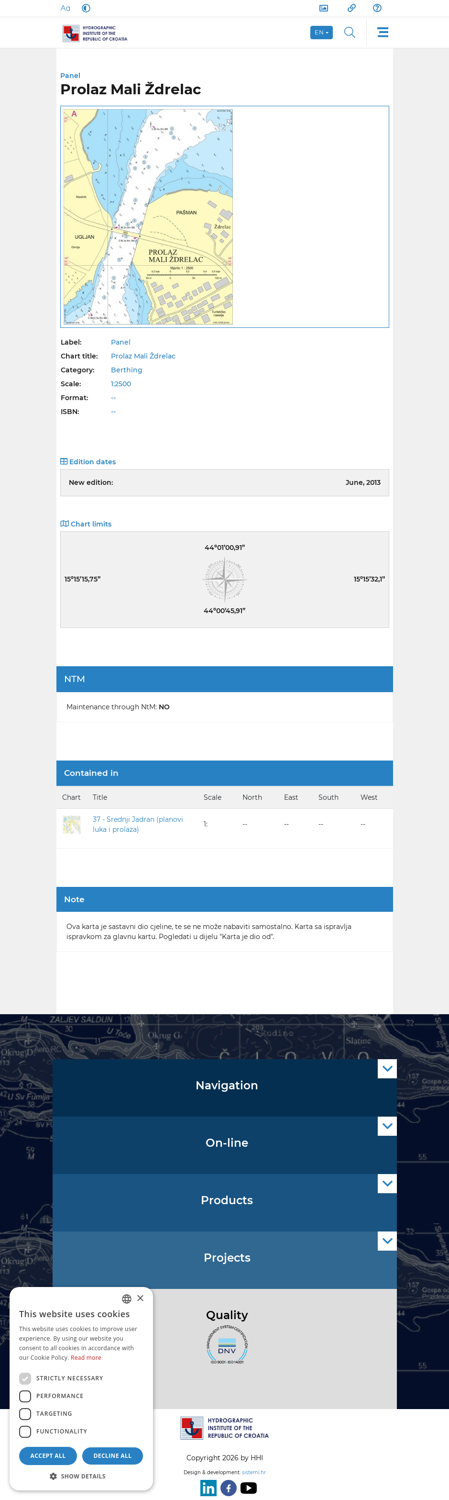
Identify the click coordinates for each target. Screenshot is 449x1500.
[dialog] (81, 1388)
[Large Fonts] (65, 8)
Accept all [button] (48, 1456)
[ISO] (224, 1350)
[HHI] (99, 32)
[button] (81, 1476)
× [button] (139, 1298)
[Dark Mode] (84, 8)
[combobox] (126, 1299)
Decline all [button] (113, 1456)
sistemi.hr (254, 1472)
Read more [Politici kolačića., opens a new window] (86, 1358)
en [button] (320, 32)
